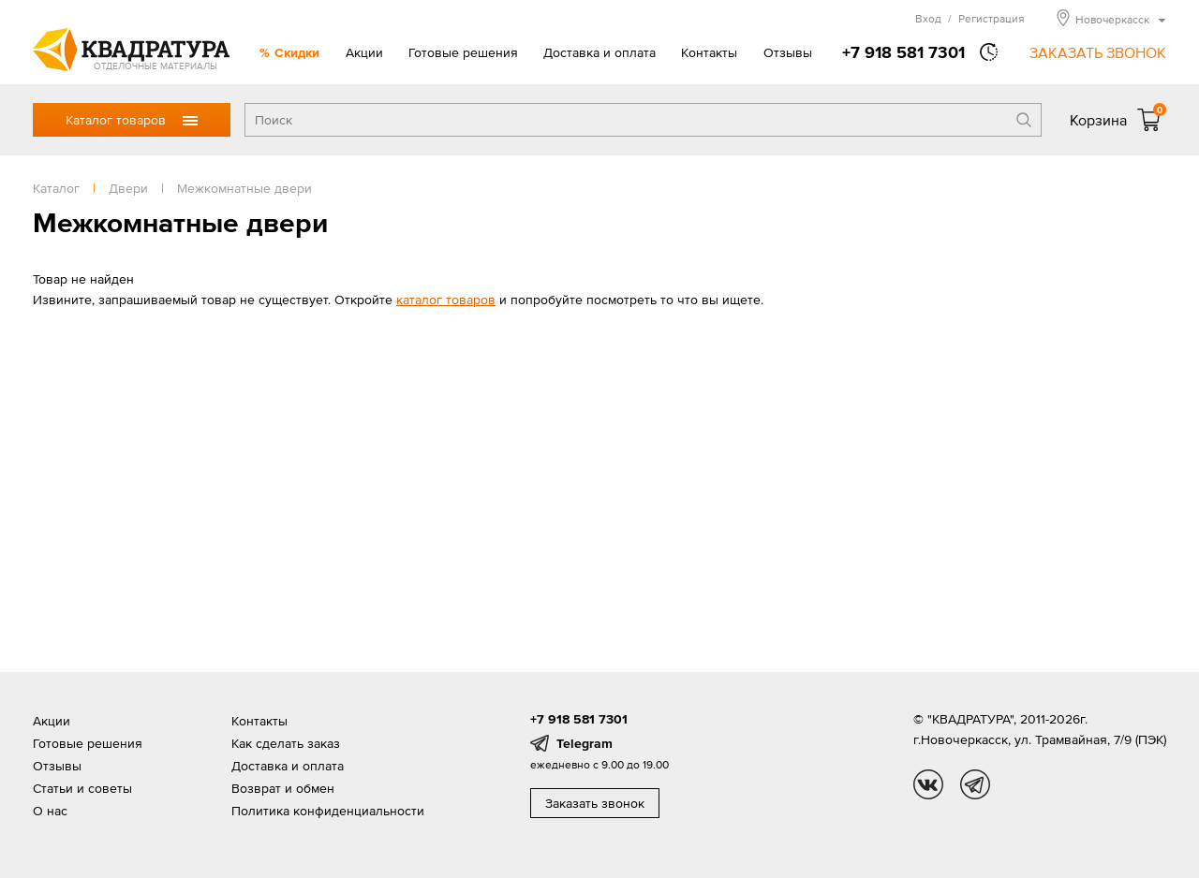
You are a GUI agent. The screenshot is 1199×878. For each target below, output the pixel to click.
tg (975, 784)
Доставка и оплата (599, 52)
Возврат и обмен (282, 788)
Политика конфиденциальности (327, 810)
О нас (50, 810)
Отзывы (787, 52)
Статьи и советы (82, 788)
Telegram (584, 743)
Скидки (296, 52)
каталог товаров (446, 299)
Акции (364, 52)
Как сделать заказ (285, 743)
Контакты (709, 52)
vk (928, 784)
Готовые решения (463, 52)
